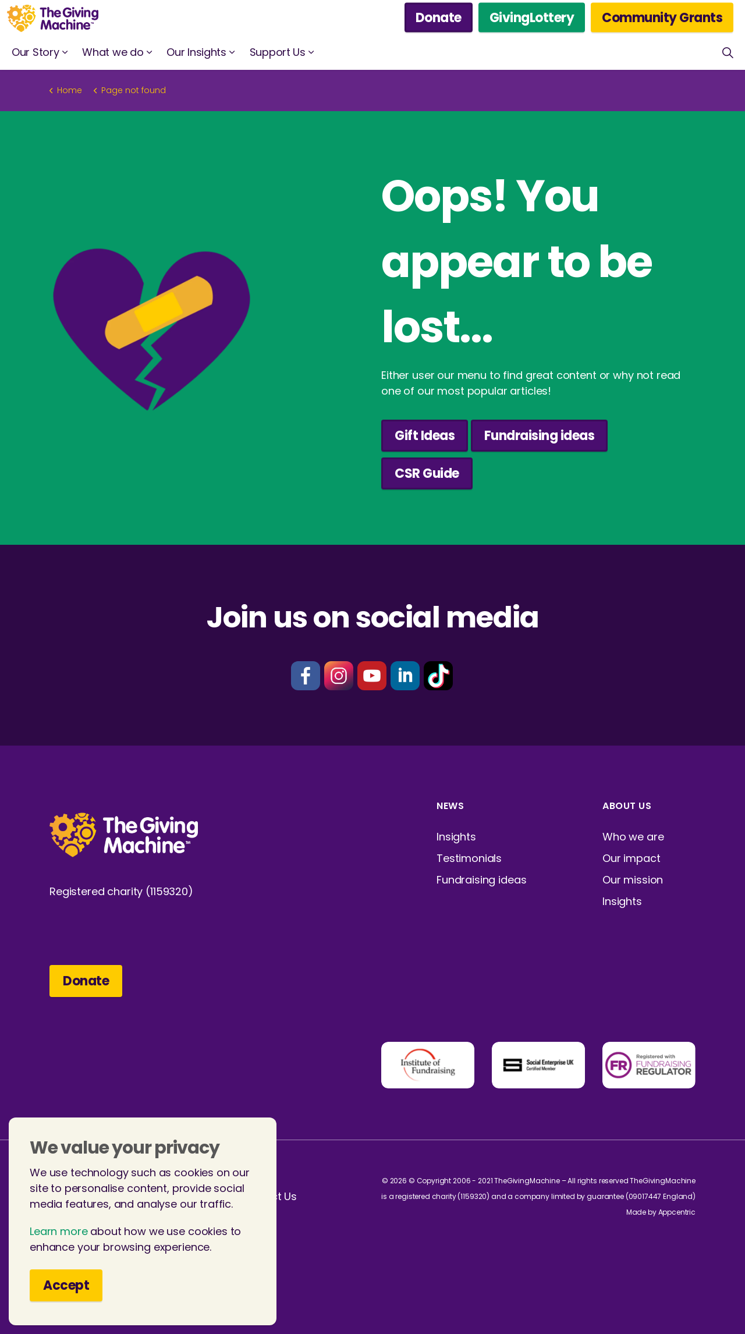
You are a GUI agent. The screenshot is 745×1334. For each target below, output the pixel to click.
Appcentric (677, 1212)
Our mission (632, 879)
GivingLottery (532, 18)
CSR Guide (427, 473)
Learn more (59, 1237)
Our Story (35, 52)
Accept (66, 1292)
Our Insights (196, 52)
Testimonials (469, 858)
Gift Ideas (424, 435)
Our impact (631, 858)
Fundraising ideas (539, 435)
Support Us (278, 52)
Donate (438, 18)
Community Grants (662, 18)
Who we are (633, 836)
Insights (456, 836)
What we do (112, 52)
